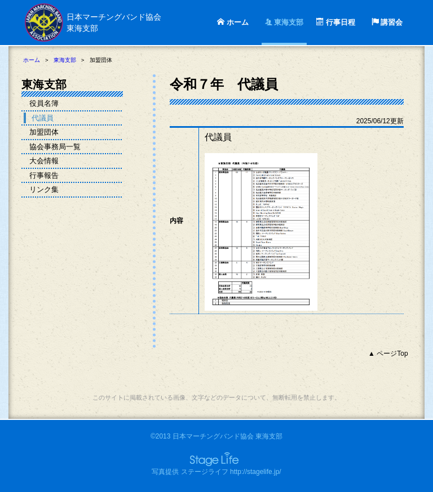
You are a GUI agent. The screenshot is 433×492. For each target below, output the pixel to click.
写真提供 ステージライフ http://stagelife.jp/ (216, 472)
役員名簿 (44, 103)
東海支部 (284, 22)
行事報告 (44, 175)
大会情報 (44, 160)
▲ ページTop (388, 353)
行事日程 (335, 22)
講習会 (387, 22)
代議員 (43, 118)
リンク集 (44, 189)
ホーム (233, 22)
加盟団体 (44, 132)
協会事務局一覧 (55, 146)
